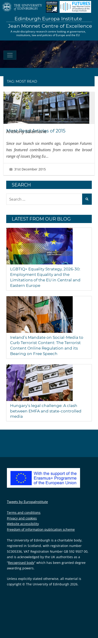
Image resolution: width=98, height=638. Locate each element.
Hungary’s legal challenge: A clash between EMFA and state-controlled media (45, 411)
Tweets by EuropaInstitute (27, 501)
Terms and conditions (23, 512)
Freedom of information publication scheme (41, 529)
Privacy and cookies (22, 518)
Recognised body (21, 562)
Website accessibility (23, 524)
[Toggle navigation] (9, 55)
